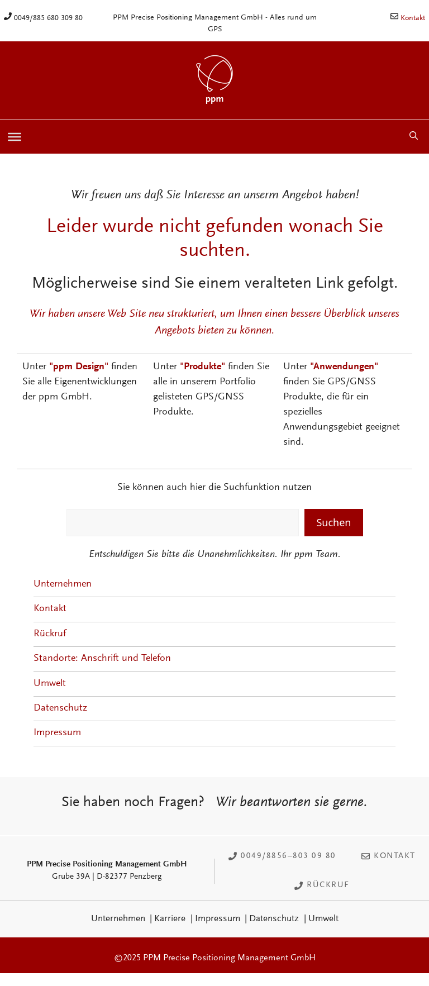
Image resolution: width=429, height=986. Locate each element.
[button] (413, 137)
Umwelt (50, 684)
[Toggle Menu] (14, 137)
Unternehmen (63, 584)
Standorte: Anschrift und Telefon (102, 659)
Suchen (333, 522)
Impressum (57, 733)
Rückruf (50, 634)
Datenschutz (60, 708)
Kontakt (413, 18)
